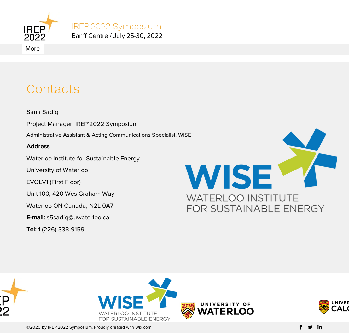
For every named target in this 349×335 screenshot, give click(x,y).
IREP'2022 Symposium (116, 26)
